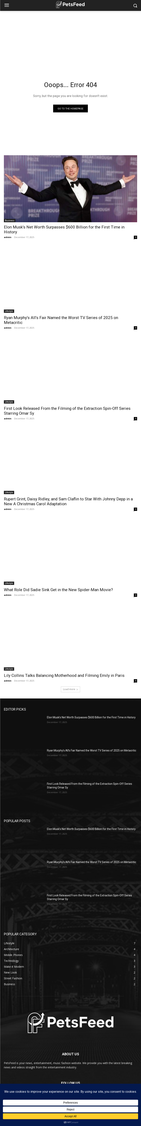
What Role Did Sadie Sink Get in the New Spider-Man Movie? (58, 589)
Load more (70, 689)
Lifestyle (9, 311)
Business (9, 220)
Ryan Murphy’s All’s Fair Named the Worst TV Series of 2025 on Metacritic (91, 750)
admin (7, 237)
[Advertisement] (70, 40)
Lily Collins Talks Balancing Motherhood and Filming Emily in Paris (64, 675)
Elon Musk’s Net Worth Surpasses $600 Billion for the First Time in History (91, 717)
